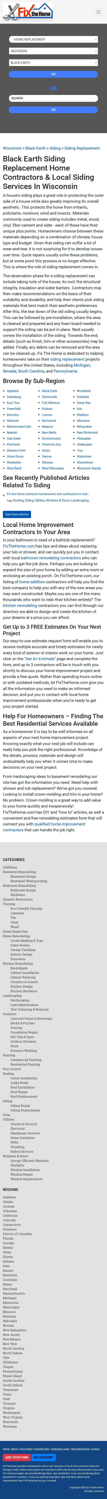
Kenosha (13, 415)
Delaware (10, 1229)
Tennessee (10, 1390)
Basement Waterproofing (29, 881)
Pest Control (12, 1069)
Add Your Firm (16, 1457)
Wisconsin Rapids (89, 468)
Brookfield (84, 391)
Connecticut (12, 1225)
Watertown (84, 456)
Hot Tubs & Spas (22, 1037)
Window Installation (25, 1170)
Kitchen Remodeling (18, 963)
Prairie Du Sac (51, 444)
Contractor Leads (60, 1448)
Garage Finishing (23, 950)
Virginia (9, 1408)
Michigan (82, 365)
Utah (6, 1399)
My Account (43, 1457)
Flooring (9, 904)
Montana (9, 1316)
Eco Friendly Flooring (26, 908)
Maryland (10, 1289)
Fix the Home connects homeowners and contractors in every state (49, 494)
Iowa (6, 1266)
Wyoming (10, 1426)
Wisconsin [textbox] (19, 51)
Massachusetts (14, 1293)
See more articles (17, 514)
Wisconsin (12, 148)
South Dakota (13, 1385)
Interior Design (21, 954)
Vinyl (14, 922)
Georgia (8, 1243)
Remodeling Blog (80, 1448)
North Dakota (12, 1353)
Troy (80, 450)
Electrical (18, 1128)
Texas (7, 1394)
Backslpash (19, 968)
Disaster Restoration (18, 899)
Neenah (12, 432)
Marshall (13, 421)
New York (10, 1344)
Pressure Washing (24, 1051)
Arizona (8, 1206)
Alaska (8, 1202)
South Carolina (31, 371)
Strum (46, 450)
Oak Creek (13, 438)
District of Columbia (17, 1234)
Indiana (8, 1261)
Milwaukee (84, 426)
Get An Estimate (40, 659)
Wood (15, 927)
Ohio (6, 1358)
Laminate (17, 913)
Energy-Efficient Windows (30, 1161)
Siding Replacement (82, 148)
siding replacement (67, 359)
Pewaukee (84, 438)
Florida (8, 1238)
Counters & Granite (24, 982)
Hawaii (8, 1248)
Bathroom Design (23, 890)
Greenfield (13, 409)
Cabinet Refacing (23, 977)
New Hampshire (14, 1330)
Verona (46, 456)
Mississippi (11, 1307)
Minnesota (10, 1303)
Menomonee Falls (19, 426)
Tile (13, 918)
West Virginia (13, 1417)
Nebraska (10, 1321)
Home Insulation (23, 1138)
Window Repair (22, 1174)
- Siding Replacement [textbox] (28, 39)
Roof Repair (19, 1092)
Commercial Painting (26, 1060)
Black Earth (35, 148)
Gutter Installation (24, 1078)
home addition (32, 582)
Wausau (47, 462)
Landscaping (80, 500)
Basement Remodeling (19, 872)
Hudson (47, 409)
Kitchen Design (22, 986)
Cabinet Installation (25, 973)
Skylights (17, 1165)
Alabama (9, 1197)
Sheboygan (84, 444)
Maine (7, 1284)
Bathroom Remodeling (19, 886)
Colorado (9, 1220)
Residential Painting (25, 1064)
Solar (7, 1115)
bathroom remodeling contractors (51, 558)
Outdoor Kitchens (23, 1041)
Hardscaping (20, 1000)
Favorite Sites (41, 1448)
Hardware (18, 895)
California (10, 1215)
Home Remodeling (16, 936)
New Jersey (11, 1335)
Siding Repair (20, 1106)
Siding (55, 148)
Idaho (7, 1252)
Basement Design (23, 876)
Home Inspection (15, 931)
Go (53, 74)
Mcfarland (49, 421)
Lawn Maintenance (24, 1005)
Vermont (9, 1403)
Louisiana (10, 1280)
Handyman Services (25, 1133)
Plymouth (13, 444)
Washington (11, 1413)
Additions (10, 867)
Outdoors (9, 1014)
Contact (95, 1448)
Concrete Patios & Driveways (31, 1018)
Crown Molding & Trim (27, 941)
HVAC (15, 1142)
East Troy (13, 403)
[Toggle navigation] (98, 12)
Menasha (83, 421)
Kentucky (10, 1275)
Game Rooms (20, 945)
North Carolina (13, 1348)
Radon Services (22, 1151)
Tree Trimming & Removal (29, 1009)
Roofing (18, 500)
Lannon (47, 415)
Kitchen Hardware (24, 991)
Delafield (83, 397)
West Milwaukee (53, 468)
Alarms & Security (24, 1124)
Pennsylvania (65, 371)
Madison (83, 415)
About (14, 1448)
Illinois (8, 1257)
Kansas (8, 1270)
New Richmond (87, 432)
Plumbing (18, 1147)
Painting (9, 1055)
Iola (79, 409)
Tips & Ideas (26, 1448)
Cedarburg (14, 397)
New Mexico (12, 1339)
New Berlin (49, 432)
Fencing (16, 1028)
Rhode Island (12, 1376)
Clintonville (49, 397)
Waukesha (14, 462)
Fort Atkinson (51, 403)
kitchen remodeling (20, 605)
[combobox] (53, 39)
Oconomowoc (51, 438)
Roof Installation (23, 1087)
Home (6, 1448)
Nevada (9, 371)
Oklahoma (10, 1362)
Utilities (40, 500)
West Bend (14, 468)
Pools (14, 1046)
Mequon (47, 426)
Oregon (8, 1367)
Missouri (9, 1312)
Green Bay (84, 403)
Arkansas (10, 1211)
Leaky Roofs (19, 1083)
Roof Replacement (24, 1096)
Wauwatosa (85, 462)
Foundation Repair (24, 1032)
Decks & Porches (23, 1023)
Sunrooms (18, 959)
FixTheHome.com (19, 546)
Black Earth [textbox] (20, 63)
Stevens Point (16, 450)
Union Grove (15, 456)
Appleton (13, 391)
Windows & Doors (58, 500)
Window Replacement (27, 1179)
